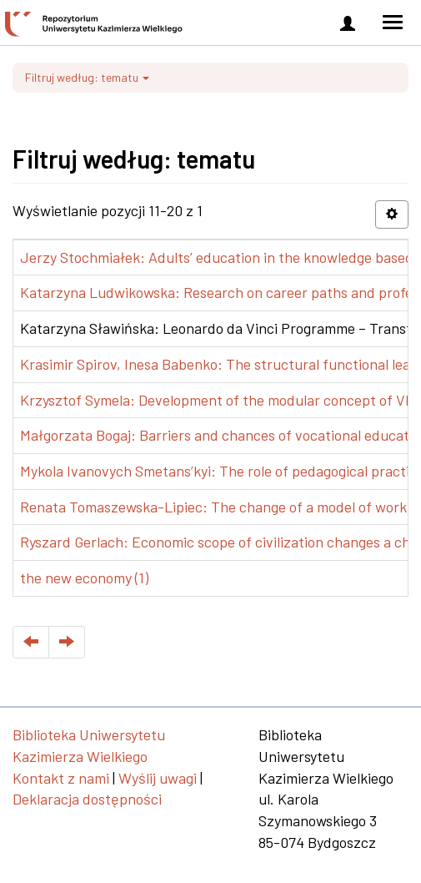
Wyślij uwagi (157, 778)
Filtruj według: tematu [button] (87, 77)
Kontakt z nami (61, 778)
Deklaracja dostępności (87, 799)
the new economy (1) (84, 577)
